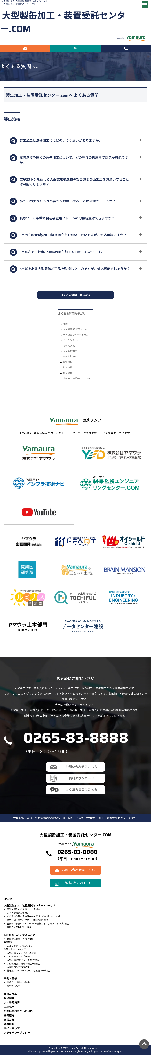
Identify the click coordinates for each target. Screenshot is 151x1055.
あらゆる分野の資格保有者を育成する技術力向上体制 (33, 916)
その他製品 (69, 345)
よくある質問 (12, 1002)
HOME (8, 899)
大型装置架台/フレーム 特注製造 (23, 960)
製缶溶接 (67, 362)
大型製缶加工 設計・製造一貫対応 (23, 963)
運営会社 (9, 1020)
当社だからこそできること (19, 935)
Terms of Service (108, 1051)
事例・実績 (10, 979)
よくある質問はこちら (81, 789)
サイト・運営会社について (77, 378)
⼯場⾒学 (9, 1007)
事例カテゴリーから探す (19, 982)
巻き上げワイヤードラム (75, 334)
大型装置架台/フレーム (75, 329)
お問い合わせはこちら (25, 48)
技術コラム (10, 994)
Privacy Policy (88, 1051)
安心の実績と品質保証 (18, 913)
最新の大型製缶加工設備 (19, 927)
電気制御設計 (70, 356)
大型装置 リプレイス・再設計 (21, 953)
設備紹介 (9, 998)
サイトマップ (12, 1028)
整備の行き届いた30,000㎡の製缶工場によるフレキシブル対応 (38, 923)
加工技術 (67, 367)
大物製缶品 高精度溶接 (18, 967)
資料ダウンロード (75, 48)
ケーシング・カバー (73, 340)
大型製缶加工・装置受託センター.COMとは (29, 906)
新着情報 (9, 1024)
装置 (65, 324)
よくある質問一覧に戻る (75, 295)
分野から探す (13, 986)
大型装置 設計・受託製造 (19, 956)
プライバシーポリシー (17, 1033)
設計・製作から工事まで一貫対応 (23, 909)
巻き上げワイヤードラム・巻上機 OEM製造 (28, 970)
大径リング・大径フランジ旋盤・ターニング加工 (18, 947)
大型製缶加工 (70, 351)
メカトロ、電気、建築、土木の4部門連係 (27, 920)
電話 (126, 48)
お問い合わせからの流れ (18, 1011)
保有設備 (67, 373)
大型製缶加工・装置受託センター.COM (63, 22)
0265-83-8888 (75, 737)
